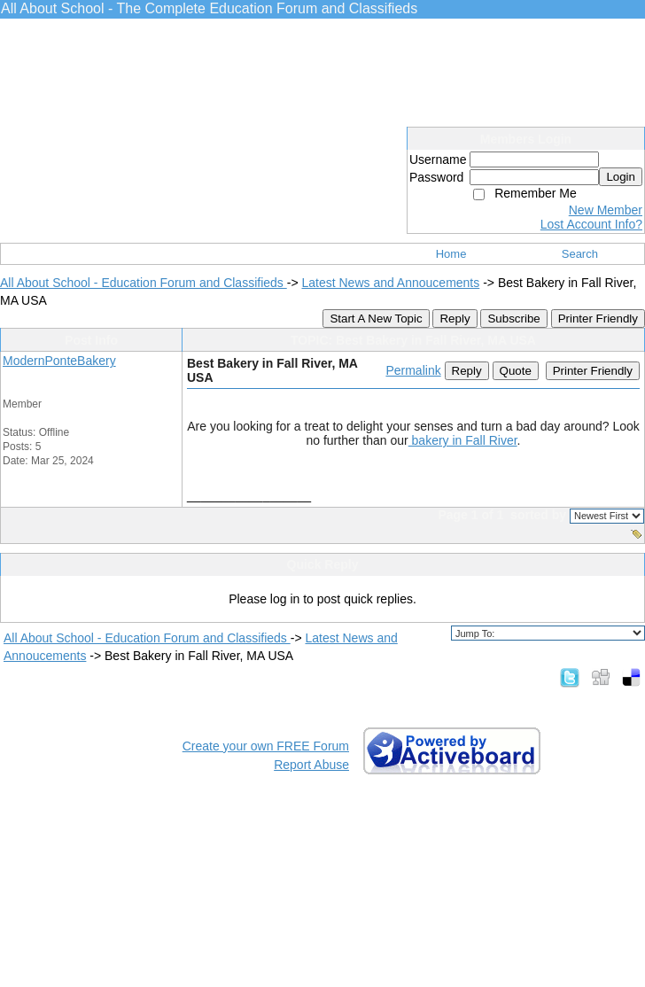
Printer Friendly (598, 318)
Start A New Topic (376, 318)
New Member (605, 210)
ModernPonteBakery (59, 361)
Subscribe (513, 318)
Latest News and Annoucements (390, 283)
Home (451, 253)
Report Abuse (311, 765)
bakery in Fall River (462, 440)
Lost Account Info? (591, 224)
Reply (454, 318)
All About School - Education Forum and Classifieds (143, 283)
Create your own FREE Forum (266, 746)
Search (580, 253)
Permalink (412, 370)
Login (620, 176)
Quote (516, 370)
